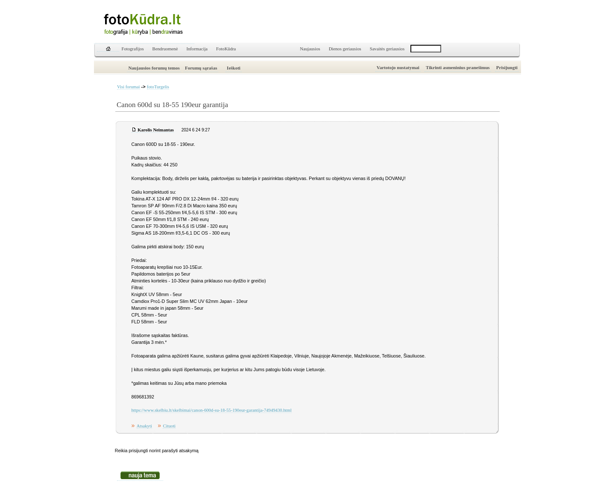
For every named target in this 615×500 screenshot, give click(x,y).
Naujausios (310, 49)
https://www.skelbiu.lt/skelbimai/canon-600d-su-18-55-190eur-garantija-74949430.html (212, 410)
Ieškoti (233, 67)
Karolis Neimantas (156, 130)
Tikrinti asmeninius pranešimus (458, 67)
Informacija (197, 49)
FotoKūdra (226, 49)
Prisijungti (507, 67)
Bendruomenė (165, 49)
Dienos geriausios (345, 49)
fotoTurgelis (158, 86)
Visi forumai (128, 86)
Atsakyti (144, 426)
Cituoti (169, 426)
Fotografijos (133, 49)
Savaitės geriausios (387, 49)
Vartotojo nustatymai (398, 67)
